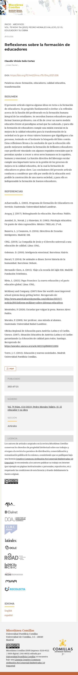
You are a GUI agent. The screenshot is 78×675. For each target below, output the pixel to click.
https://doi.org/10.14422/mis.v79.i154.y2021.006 (34, 75)
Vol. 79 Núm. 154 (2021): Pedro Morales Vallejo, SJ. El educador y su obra (34, 29)
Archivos (18, 24)
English (8, 610)
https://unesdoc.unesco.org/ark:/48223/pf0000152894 (31, 346)
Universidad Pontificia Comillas (20, 656)
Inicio (8, 24)
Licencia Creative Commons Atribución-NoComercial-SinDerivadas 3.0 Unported (25, 662)
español (8, 615)
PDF (11, 368)
